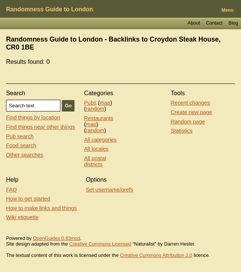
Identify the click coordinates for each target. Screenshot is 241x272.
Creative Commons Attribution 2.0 (156, 255)
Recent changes (190, 103)
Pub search (20, 136)
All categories (100, 140)
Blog (233, 23)
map (105, 103)
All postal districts (95, 161)
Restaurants (98, 118)
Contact (214, 23)
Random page (188, 122)
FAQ (11, 190)
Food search (21, 145)
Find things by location (33, 117)
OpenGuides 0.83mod (56, 238)
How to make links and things (41, 208)
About (193, 23)
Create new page (191, 112)
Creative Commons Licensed (100, 244)
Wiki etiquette (22, 217)
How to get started (28, 199)
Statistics (182, 131)
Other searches (24, 155)
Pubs (90, 103)
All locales (96, 149)
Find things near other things (40, 127)
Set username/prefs (109, 190)
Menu (227, 10)
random (95, 109)
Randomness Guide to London (49, 9)
